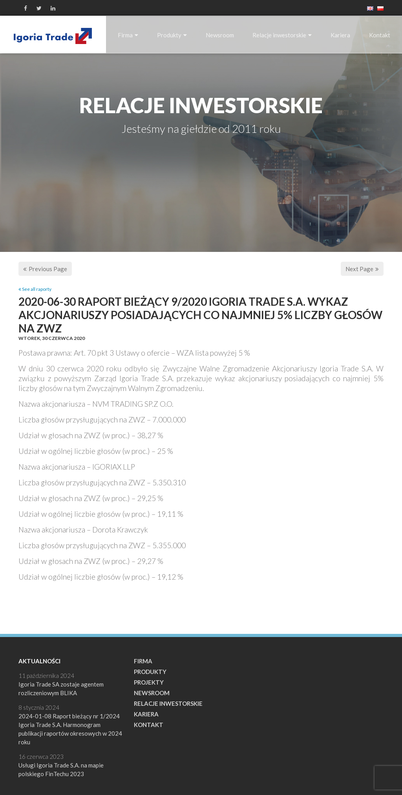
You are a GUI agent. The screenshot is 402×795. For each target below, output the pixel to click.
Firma (128, 35)
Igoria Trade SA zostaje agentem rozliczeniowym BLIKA (61, 688)
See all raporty (34, 289)
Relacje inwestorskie (282, 35)
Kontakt (379, 35)
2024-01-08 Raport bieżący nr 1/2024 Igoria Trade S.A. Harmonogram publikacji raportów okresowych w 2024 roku (70, 728)
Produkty (172, 35)
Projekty (149, 682)
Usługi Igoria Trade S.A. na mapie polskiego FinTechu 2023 (61, 769)
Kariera (340, 35)
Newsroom (220, 35)
